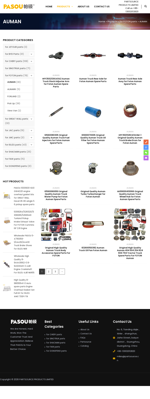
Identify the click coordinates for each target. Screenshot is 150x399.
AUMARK (11, 89)
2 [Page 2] (48, 275)
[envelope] (146, 157)
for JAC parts (12, 130)
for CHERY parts (13, 61)
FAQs (83, 350)
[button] (145, 6)
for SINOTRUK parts (15, 68)
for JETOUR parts (14, 46)
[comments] (146, 152)
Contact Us (86, 346)
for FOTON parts (14, 75)
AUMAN (11, 82)
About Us (85, 342)
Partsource (86, 354)
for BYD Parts (12, 53)
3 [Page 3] (55, 275)
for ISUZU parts (13, 144)
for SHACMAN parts (15, 151)
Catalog (85, 358)
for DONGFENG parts (16, 166)
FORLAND (12, 96)
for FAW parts (12, 158)
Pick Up (11, 103)
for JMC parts (12, 137)
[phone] (146, 142)
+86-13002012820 (126, 364)
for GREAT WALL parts (16, 118)
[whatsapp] (146, 147)
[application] (71, 6)
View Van (12, 110)
